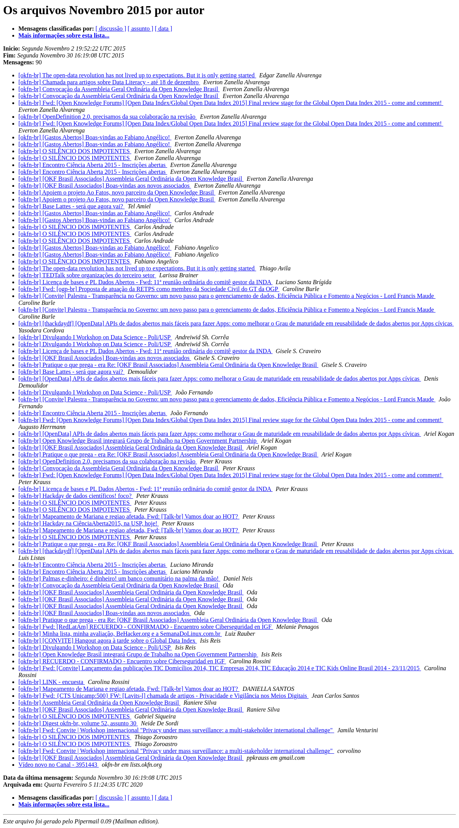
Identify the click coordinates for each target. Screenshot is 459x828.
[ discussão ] (110, 28)
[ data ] (163, 28)
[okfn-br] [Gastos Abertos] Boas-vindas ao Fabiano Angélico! (94, 137)
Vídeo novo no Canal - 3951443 (58, 764)
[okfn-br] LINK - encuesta (51, 682)
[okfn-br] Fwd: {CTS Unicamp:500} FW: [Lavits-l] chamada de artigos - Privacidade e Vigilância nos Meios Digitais (163, 695)
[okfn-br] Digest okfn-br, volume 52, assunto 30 (78, 723)
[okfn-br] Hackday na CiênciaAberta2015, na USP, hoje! (88, 523)
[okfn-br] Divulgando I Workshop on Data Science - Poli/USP (95, 337)
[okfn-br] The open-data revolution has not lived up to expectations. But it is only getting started (137, 75)
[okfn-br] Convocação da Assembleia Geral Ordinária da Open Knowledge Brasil (119, 89)
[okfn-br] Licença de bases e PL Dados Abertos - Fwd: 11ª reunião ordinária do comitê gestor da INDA (145, 282)
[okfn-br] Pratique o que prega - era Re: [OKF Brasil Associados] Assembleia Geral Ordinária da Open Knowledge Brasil (168, 365)
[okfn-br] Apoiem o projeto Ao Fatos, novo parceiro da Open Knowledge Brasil (116, 192)
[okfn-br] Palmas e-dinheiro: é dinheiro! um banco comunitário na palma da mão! (119, 578)
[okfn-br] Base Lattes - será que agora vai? (71, 206)
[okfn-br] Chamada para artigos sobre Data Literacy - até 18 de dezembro (109, 82)
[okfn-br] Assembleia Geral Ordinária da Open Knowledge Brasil (99, 702)
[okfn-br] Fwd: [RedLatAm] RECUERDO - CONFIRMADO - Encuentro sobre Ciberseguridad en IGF (145, 626)
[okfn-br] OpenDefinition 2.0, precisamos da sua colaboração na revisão (107, 116)
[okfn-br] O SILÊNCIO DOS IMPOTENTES (74, 151)
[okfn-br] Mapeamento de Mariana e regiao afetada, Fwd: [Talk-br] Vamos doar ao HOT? (128, 516)
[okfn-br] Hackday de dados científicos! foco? (75, 496)
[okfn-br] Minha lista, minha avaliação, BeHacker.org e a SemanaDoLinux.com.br (120, 633)
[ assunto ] (140, 28)
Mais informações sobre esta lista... (63, 35)
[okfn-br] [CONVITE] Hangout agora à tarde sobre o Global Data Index (107, 640)
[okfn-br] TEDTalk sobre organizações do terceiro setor (87, 275)
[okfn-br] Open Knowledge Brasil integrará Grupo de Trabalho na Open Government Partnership (138, 440)
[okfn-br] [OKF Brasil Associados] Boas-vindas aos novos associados (104, 185)
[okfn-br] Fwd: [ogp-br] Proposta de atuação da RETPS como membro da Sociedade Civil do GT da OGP (148, 289)
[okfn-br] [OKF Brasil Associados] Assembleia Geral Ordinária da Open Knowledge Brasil (131, 178)
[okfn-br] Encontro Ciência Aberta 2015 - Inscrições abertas (92, 165)
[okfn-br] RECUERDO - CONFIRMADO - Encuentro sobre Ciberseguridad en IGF (122, 661)
